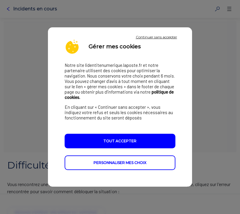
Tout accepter (119, 141)
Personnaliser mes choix (119, 162)
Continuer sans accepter (156, 37)
